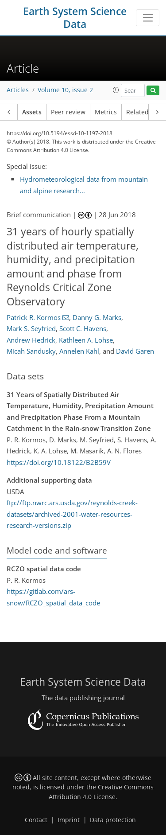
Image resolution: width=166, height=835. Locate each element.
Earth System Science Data (75, 17)
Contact (36, 820)
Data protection (113, 820)
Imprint (69, 820)
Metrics (106, 112)
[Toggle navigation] (147, 17)
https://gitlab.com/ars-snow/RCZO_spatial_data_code (53, 597)
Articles (18, 90)
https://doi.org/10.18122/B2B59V (59, 462)
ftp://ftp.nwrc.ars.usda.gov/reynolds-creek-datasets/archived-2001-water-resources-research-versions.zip (72, 514)
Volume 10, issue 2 (65, 90)
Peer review (68, 112)
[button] (116, 90)
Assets (32, 112)
